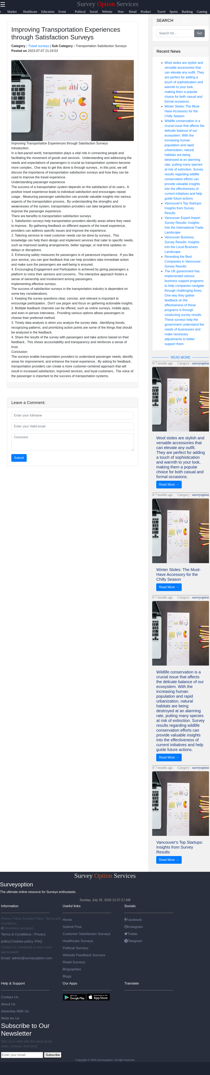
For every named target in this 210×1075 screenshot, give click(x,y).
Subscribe (52, 1055)
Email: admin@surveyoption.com (26, 958)
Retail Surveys (74, 962)
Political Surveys (75, 948)
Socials (130, 906)
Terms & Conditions (16, 934)
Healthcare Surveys (78, 941)
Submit (19, 458)
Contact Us (9, 997)
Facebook (133, 920)
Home (67, 920)
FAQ (38, 941)
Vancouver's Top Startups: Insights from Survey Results (183, 208)
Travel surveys (38, 46)
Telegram (133, 941)
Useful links (72, 906)
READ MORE (180, 357)
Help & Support (13, 983)
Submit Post (72, 927)
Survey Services (107, 3)
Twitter (131, 934)
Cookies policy (22, 941)
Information (10, 906)
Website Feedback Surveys (84, 955)
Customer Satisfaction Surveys (87, 934)
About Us (8, 1004)
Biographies (72, 969)
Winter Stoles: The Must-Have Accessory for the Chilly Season (182, 111)
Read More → (169, 484)
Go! (199, 33)
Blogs (67, 976)
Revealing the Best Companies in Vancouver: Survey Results (183, 261)
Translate (131, 983)
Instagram (133, 927)
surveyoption (200, 363)
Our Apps (70, 983)
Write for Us (10, 1018)
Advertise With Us (15, 1011)
